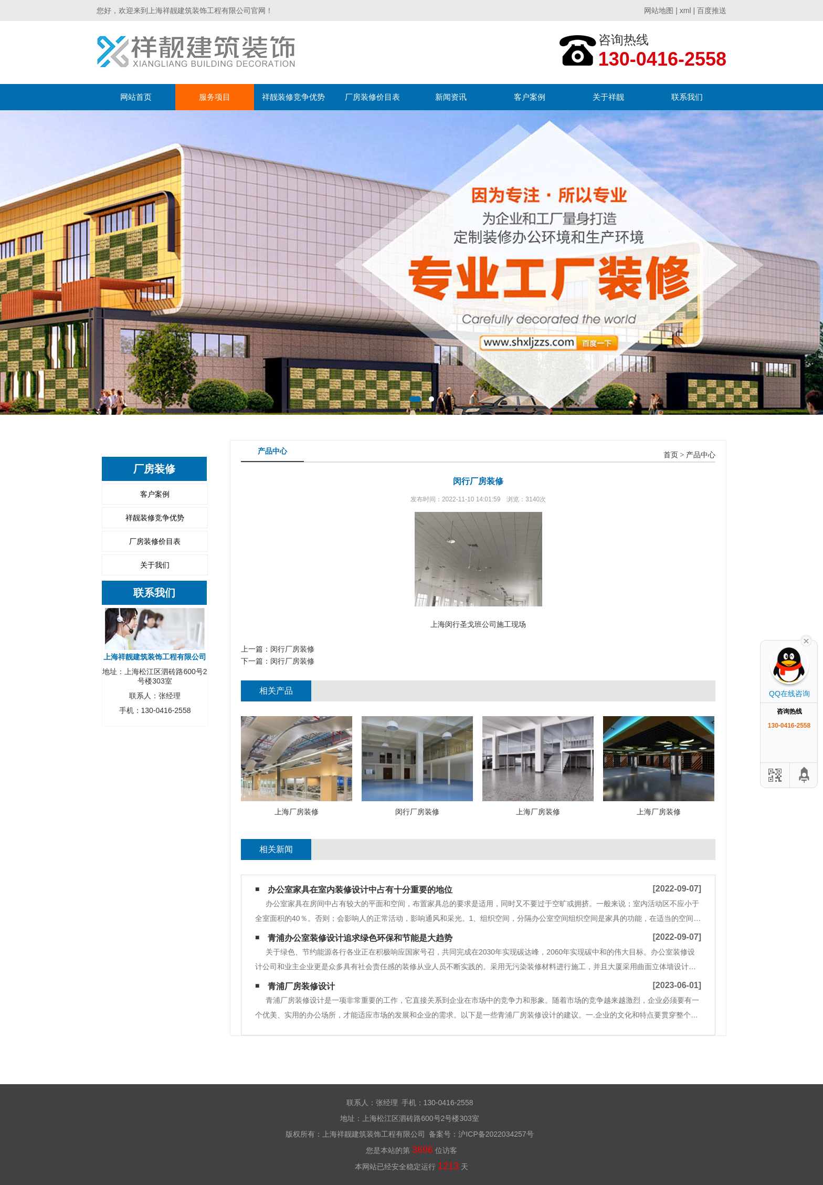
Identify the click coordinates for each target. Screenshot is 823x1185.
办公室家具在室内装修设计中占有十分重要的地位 (360, 889)
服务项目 (214, 96)
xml (685, 10)
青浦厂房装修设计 (301, 986)
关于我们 (155, 565)
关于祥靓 (608, 96)
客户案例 (529, 96)
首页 (670, 455)
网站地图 (658, 10)
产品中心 (700, 455)
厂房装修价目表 (372, 96)
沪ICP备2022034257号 (495, 1134)
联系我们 (687, 96)
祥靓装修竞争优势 (293, 96)
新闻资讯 (451, 96)
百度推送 (711, 10)
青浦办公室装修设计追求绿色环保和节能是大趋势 (360, 938)
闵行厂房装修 (292, 649)
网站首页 (136, 96)
